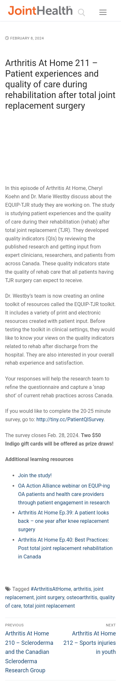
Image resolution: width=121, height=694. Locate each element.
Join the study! (35, 475)
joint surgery (50, 597)
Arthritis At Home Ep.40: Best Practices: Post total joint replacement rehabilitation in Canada (65, 548)
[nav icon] (103, 12)
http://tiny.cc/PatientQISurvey (70, 419)
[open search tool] (82, 13)
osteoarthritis (81, 597)
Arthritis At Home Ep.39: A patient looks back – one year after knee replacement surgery (63, 521)
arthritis (82, 589)
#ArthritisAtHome (51, 589)
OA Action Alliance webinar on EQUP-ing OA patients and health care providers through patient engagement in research (64, 494)
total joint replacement (49, 606)
